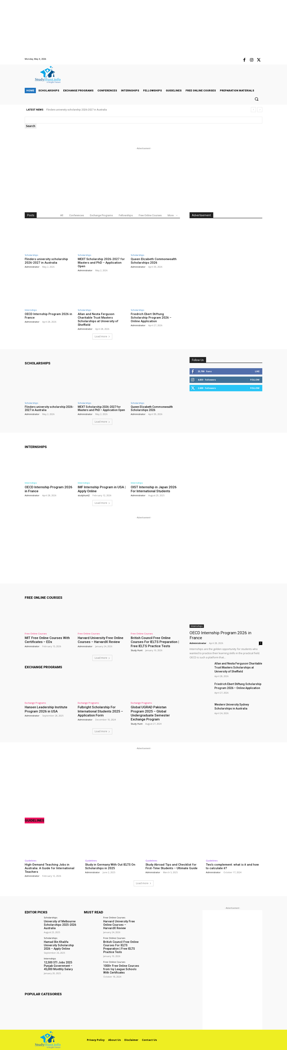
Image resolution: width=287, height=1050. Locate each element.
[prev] (253, 109)
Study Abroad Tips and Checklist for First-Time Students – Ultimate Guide (171, 866)
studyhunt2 (84, 495)
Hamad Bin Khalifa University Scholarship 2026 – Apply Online (58, 945)
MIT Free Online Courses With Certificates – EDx (47, 640)
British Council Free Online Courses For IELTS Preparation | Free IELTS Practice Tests (155, 642)
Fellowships (126, 215)
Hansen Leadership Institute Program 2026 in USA (46, 709)
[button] (256, 99)
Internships (31, 310)
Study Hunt (137, 650)
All (61, 215)
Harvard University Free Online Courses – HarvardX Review (101, 640)
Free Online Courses (150, 215)
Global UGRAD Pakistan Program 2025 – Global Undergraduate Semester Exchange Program (150, 713)
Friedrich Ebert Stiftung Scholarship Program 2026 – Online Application (151, 317)
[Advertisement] (119, 28)
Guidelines (34, 820)
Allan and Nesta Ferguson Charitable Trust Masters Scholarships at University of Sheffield (98, 319)
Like (257, 371)
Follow (254, 379)
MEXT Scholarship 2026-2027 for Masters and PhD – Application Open (101, 262)
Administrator (32, 266)
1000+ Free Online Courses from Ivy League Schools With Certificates (121, 969)
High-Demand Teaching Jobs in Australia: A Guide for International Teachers (49, 868)
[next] (259, 109)
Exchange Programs (101, 215)
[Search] (30, 126)
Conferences (76, 215)
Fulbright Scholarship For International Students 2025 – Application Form (100, 711)
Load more (102, 336)
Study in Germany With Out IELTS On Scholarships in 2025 (110, 866)
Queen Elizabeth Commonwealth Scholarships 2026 (154, 260)
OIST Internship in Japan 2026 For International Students (154, 489)
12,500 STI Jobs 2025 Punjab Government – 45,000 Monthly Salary (58, 966)
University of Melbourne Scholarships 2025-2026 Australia (60, 925)
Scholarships (31, 255)
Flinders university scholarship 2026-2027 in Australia (76, 109)
